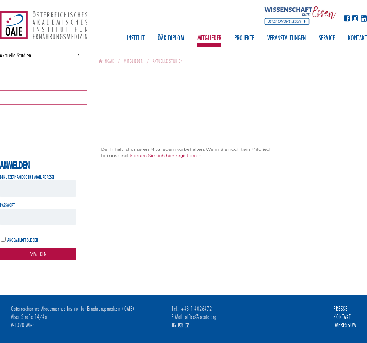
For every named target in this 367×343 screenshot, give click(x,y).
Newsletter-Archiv (16, 83)
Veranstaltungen (286, 38)
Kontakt (357, 38)
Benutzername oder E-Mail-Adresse (27, 177)
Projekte (244, 38)
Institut (136, 38)
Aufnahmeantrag (16, 97)
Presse (341, 309)
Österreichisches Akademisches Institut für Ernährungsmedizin (43, 27)
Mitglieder (209, 38)
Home (109, 61)
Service (327, 38)
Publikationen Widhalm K (24, 111)
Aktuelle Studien (16, 55)
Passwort (7, 205)
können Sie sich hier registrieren (165, 155)
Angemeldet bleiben (22, 240)
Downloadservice (16, 69)
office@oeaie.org (200, 317)
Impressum (345, 325)
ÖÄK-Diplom (171, 38)
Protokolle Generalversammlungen (33, 125)
